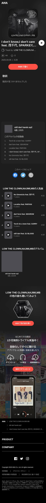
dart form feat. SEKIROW (18, 144)
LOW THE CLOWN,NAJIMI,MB (27, 50)
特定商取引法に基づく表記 (30, 474)
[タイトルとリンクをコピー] (30, 175)
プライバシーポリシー (19, 471)
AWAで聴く (23, 67)
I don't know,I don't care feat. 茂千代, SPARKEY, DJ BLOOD (26, 429)
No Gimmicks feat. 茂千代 (19, 155)
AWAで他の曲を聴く (23, 323)
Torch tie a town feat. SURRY (20, 141)
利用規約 (5, 471)
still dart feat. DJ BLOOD (18, 159)
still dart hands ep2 (23, 127)
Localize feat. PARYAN (17, 148)
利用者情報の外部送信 (9, 474)
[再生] (42, 43)
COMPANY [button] (8, 447)
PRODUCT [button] (7, 439)
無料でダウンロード (23, 369)
